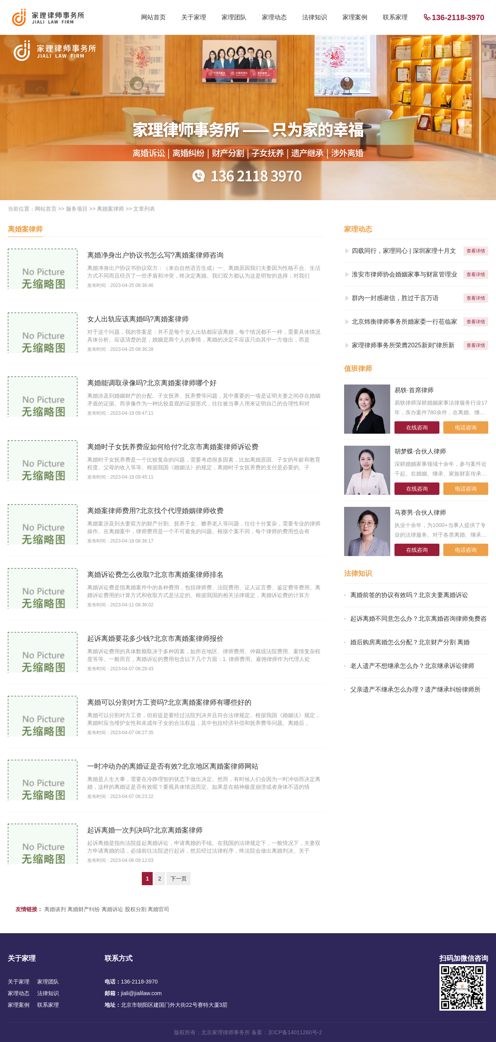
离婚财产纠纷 (83, 909)
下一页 (178, 878)
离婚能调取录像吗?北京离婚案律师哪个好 (152, 383)
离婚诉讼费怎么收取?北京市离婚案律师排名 (155, 575)
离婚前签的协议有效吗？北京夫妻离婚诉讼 (409, 595)
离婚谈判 (55, 909)
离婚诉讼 (112, 909)
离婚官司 (158, 909)
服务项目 (77, 209)
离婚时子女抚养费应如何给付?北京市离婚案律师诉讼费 (172, 447)
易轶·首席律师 (413, 390)
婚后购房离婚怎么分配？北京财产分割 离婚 (410, 642)
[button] (487, 117)
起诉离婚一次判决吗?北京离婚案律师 (145, 830)
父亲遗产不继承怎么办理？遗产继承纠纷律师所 (415, 689)
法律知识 (314, 17)
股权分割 (135, 909)
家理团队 (234, 17)
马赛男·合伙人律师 (420, 512)
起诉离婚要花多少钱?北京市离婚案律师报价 (155, 638)
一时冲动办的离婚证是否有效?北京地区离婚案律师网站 (172, 766)
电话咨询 (466, 427)
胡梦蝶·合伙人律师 (420, 451)
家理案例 (355, 17)
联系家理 (395, 17)
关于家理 (193, 17)
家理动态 (274, 17)
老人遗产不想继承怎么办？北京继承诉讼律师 (412, 666)
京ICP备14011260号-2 (295, 1032)
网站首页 (153, 17)
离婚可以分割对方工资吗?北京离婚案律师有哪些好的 (169, 702)
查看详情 (476, 251)
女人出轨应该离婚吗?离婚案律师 (138, 319)
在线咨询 (417, 427)
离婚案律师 (110, 209)
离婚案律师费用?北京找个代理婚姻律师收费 (155, 511)
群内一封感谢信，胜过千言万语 (395, 298)
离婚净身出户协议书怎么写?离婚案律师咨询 (155, 255)
